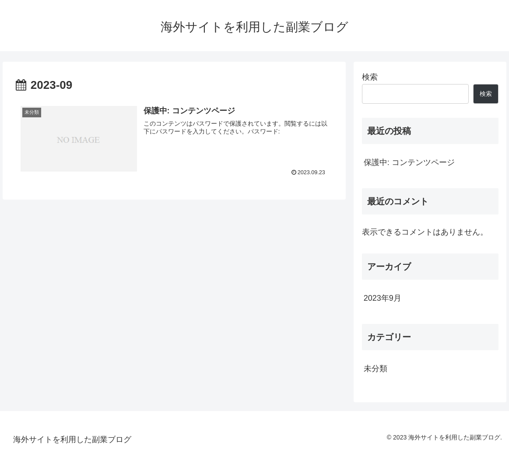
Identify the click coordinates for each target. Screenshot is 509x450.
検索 (370, 77)
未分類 (375, 368)
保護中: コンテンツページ (409, 162)
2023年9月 (382, 298)
